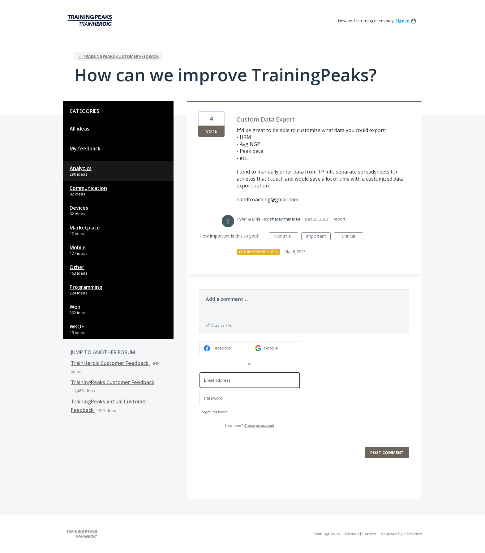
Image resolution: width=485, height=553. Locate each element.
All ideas (79, 128)
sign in (402, 21)
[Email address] (250, 380)
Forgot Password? (215, 412)
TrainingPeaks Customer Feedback (112, 382)
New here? (249, 425)
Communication (88, 188)
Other (77, 267)
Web (75, 306)
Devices (79, 207)
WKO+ (77, 326)
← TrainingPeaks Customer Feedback (118, 56)
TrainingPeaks (326, 534)
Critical (352, 236)
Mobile (78, 247)
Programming (86, 287)
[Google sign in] (275, 348)
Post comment (387, 452)
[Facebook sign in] (224, 348)
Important (318, 236)
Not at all (286, 236)
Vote (211, 131)
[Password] (250, 398)
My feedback (85, 148)
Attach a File (221, 325)
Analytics (81, 168)
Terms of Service (360, 534)
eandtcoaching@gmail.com (267, 199)
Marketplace (85, 227)
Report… (341, 219)
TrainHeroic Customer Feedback (110, 363)
